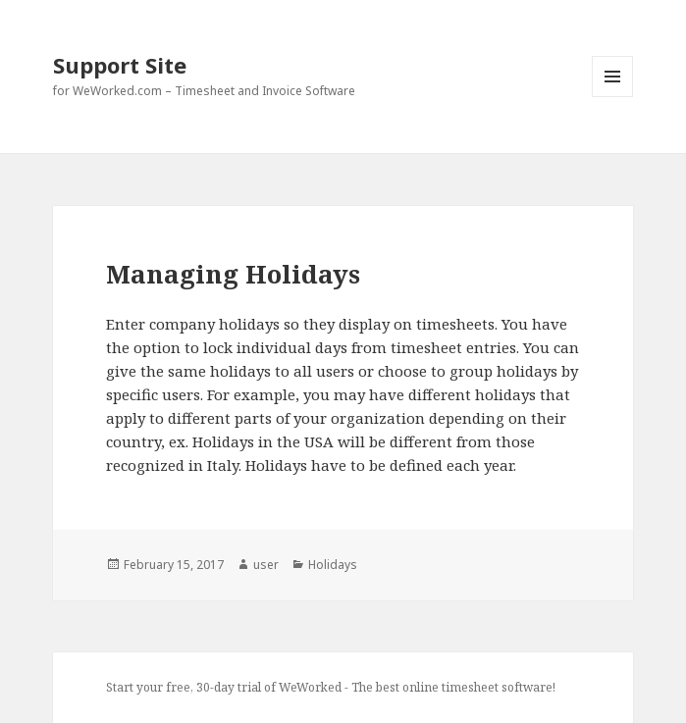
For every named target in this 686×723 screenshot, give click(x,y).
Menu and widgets (613, 96)
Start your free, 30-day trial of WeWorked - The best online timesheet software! (330, 687)
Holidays (332, 564)
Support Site (119, 64)
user (266, 564)
